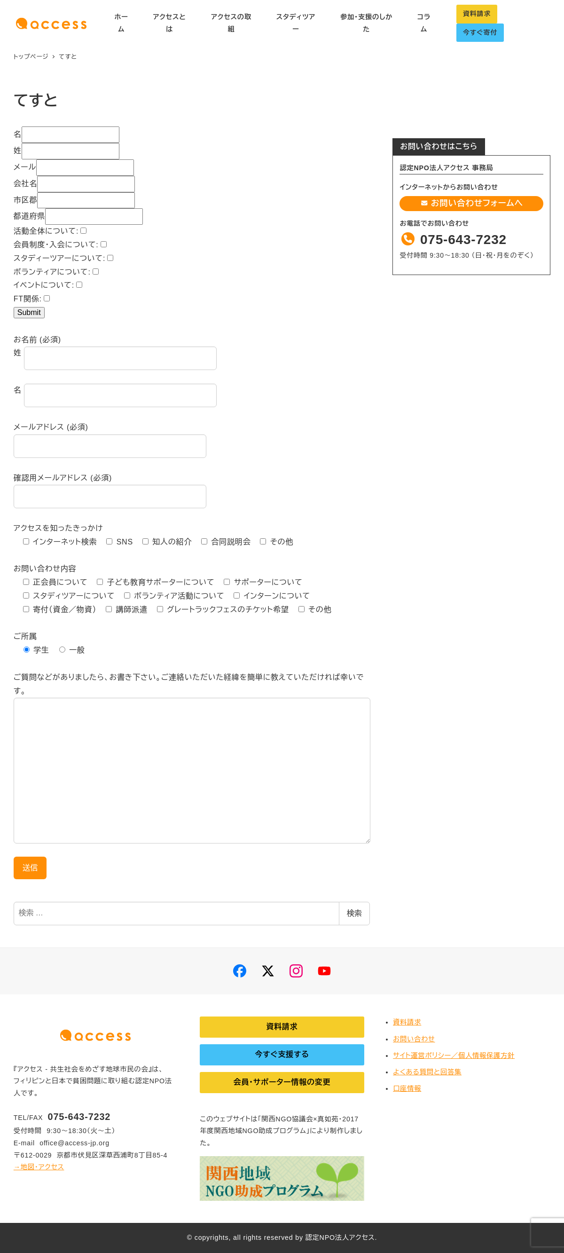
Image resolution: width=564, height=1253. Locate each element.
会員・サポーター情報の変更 (281, 1082)
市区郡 (25, 200)
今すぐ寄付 (480, 32)
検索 (354, 913)
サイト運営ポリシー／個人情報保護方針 (454, 1055)
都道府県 (29, 216)
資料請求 (477, 13)
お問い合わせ (414, 1039)
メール (25, 167)
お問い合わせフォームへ (471, 203)
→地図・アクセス (39, 1167)
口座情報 (407, 1088)
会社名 (25, 184)
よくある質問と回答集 (427, 1072)
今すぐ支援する (282, 1054)
